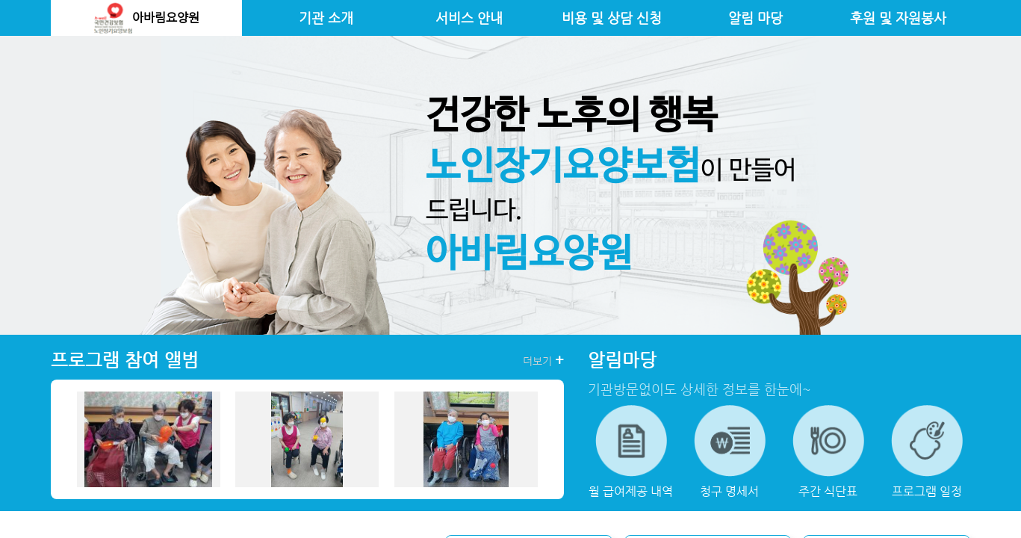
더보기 (543, 360)
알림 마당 (755, 17)
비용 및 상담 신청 (612, 17)
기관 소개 (326, 17)
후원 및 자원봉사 (898, 17)
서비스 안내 (469, 17)
